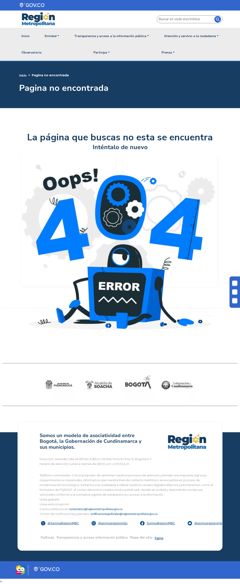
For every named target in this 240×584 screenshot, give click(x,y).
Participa (100, 52)
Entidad (50, 36)
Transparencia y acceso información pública (92, 537)
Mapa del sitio (141, 537)
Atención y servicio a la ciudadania (190, 36)
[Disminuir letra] (234, 292)
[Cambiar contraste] (234, 283)
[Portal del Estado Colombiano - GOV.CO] (32, 5)
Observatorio (31, 52)
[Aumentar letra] (234, 300)
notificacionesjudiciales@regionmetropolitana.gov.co (124, 514)
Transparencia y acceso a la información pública (110, 36)
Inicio (25, 36)
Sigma (159, 538)
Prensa (167, 52)
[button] (60, 523)
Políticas (47, 537)
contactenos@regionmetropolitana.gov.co (96, 509)
